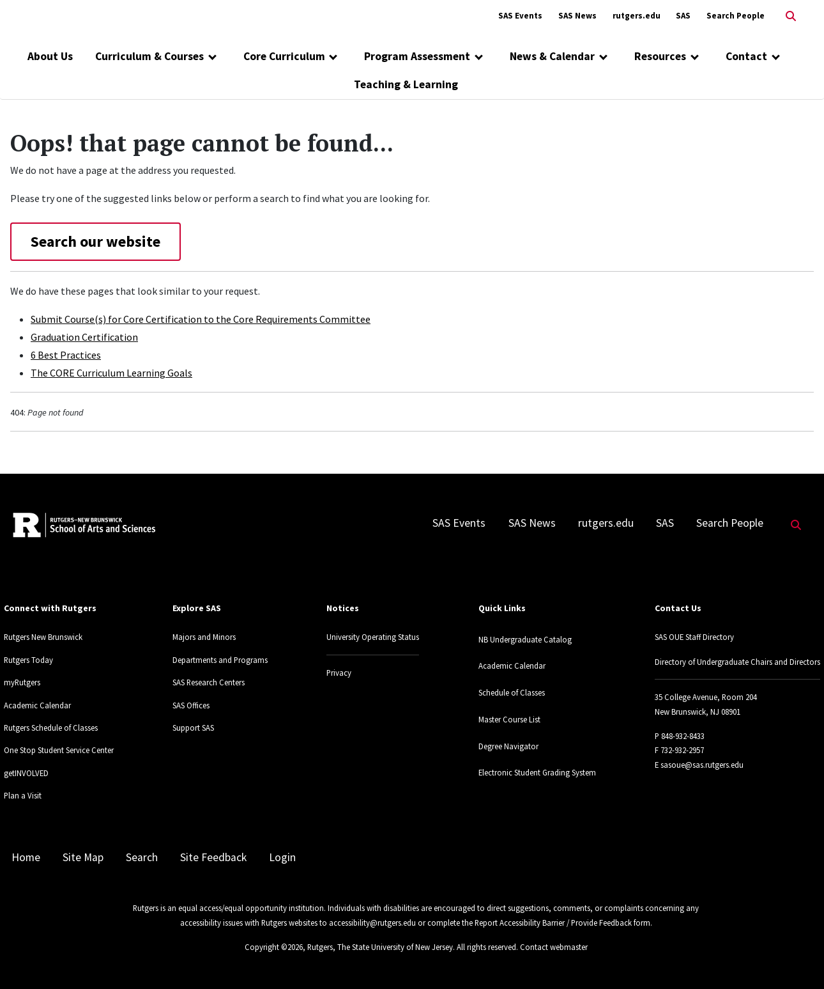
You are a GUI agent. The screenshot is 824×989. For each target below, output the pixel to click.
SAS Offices (191, 705)
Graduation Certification (84, 337)
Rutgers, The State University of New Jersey (380, 947)
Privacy (338, 672)
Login (282, 857)
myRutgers (22, 682)
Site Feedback (213, 857)
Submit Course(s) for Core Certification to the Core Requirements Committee (200, 319)
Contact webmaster (554, 947)
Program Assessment (417, 56)
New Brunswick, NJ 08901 (697, 711)
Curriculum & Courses (149, 56)
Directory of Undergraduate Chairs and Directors (737, 662)
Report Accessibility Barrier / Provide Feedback (553, 922)
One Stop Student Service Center (59, 750)
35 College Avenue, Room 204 (706, 697)
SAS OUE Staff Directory (694, 637)
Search (142, 857)
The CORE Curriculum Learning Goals (111, 372)
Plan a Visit (23, 795)
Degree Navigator (508, 746)
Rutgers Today (28, 660)
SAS (683, 15)
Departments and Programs (220, 660)
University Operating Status (372, 637)
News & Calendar (552, 56)
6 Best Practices (66, 354)
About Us (50, 56)
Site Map (83, 857)
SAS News (577, 15)
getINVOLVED (26, 773)
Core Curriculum (284, 56)
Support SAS (193, 727)
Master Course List (509, 719)
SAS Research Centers (208, 682)
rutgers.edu (636, 15)
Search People (735, 15)
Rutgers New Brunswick (43, 637)
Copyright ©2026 (274, 947)
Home (25, 857)
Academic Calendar (37, 705)
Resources (660, 56)
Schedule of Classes (511, 692)
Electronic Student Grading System (537, 772)
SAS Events (520, 15)
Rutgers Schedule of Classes (51, 727)
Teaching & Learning (406, 84)
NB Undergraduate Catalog (525, 639)
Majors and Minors (204, 637)
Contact (746, 56)
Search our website (95, 241)
